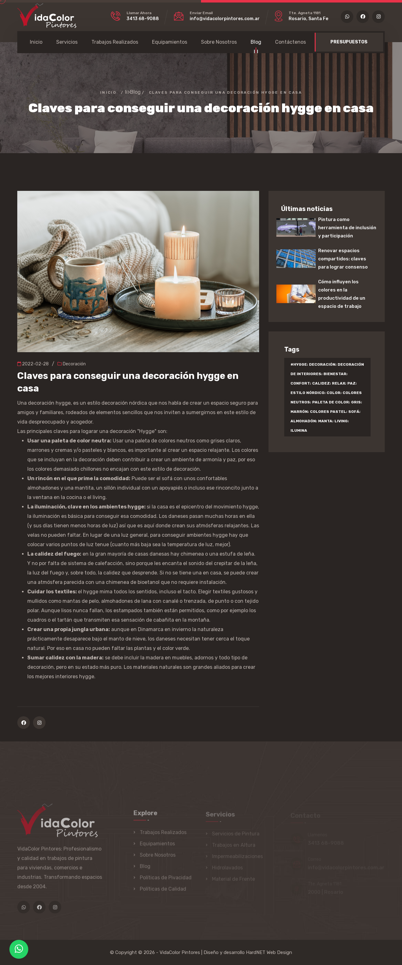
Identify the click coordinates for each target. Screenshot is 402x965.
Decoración (71, 364)
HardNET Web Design (269, 952)
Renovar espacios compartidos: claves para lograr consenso (343, 259)
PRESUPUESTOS (348, 42)
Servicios (67, 42)
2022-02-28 (33, 364)
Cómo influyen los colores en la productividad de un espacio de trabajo (341, 294)
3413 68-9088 (143, 18)
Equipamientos (169, 42)
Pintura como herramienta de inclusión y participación (347, 228)
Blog (256, 43)
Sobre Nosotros (219, 42)
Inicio (36, 42)
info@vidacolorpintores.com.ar (225, 18)
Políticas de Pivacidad (166, 881)
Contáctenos (290, 42)
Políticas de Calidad (163, 892)
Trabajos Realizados (114, 42)
